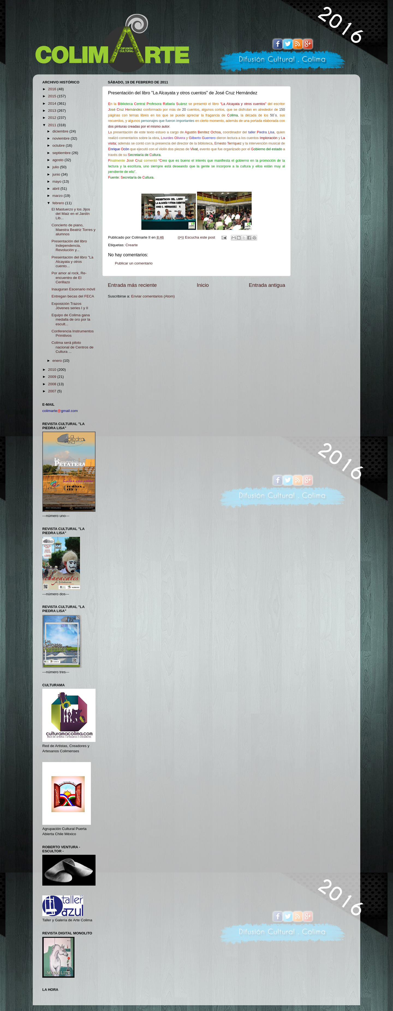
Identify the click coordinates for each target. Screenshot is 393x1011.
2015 (52, 96)
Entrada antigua (267, 285)
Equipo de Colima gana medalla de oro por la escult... (71, 319)
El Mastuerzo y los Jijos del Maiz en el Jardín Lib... (71, 213)
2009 (52, 377)
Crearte (132, 245)
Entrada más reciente (132, 285)
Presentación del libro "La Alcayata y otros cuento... (72, 261)
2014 (52, 103)
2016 (52, 89)
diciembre (60, 131)
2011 (52, 125)
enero (57, 361)
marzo (58, 196)
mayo (57, 181)
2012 (52, 118)
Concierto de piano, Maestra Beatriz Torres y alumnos (74, 229)
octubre (59, 145)
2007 (52, 391)
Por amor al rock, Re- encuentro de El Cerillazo (69, 277)
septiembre (62, 153)
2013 (52, 111)
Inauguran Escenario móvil (73, 289)
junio (56, 174)
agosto (58, 160)
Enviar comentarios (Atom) (153, 296)
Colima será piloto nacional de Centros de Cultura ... (73, 347)
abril (56, 188)
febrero (58, 203)
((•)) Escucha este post (196, 237)
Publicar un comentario (134, 263)
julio (56, 167)
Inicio (203, 285)
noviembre (61, 138)
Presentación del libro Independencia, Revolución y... (69, 245)
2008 (52, 384)
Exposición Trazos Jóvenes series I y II (70, 306)
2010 (52, 370)
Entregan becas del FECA (73, 296)
